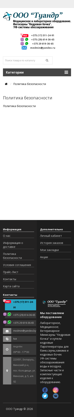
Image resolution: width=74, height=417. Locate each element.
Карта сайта (11, 286)
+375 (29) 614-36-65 (42, 39)
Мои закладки (49, 250)
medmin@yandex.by (24, 330)
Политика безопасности (12, 256)
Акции (44, 257)
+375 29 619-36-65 (42, 43)
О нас (6, 236)
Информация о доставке (13, 245)
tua (15, 338)
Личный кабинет (51, 236)
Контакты (9, 279)
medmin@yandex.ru (42, 47)
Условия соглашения (17, 265)
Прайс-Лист (10, 272)
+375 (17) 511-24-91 (42, 35)
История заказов (51, 243)
